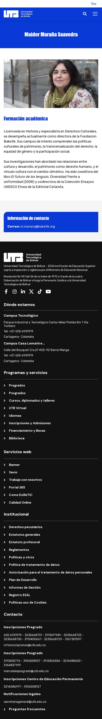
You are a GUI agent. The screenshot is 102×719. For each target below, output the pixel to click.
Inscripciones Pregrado (23, 627)
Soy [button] (93, 3)
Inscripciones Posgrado (23, 653)
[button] (84, 3)
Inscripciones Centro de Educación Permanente (43, 679)
